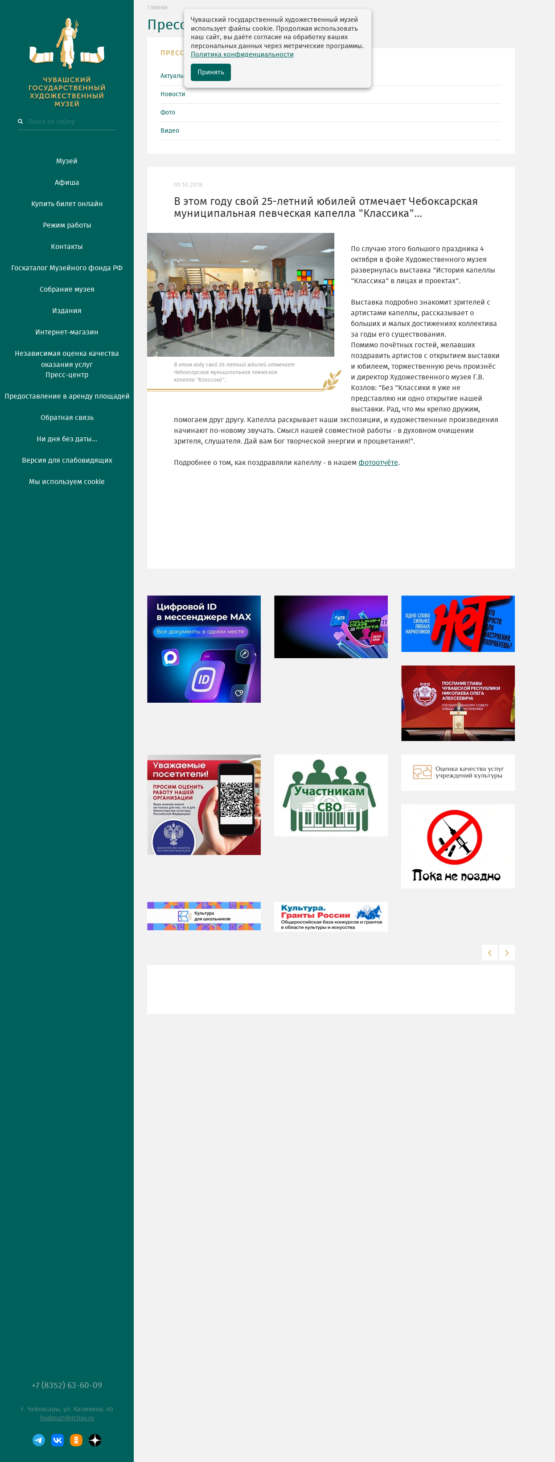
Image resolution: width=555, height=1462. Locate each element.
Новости (172, 94)
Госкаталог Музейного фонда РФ (67, 268)
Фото (167, 113)
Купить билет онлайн (67, 204)
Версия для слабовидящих (67, 460)
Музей (67, 161)
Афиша (67, 182)
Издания (67, 310)
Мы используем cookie (67, 481)
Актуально (175, 76)
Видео (169, 131)
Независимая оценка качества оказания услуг (67, 357)
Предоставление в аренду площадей (67, 396)
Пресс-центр (66, 375)
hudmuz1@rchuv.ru (67, 1418)
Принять (210, 72)
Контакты (67, 246)
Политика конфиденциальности (242, 54)
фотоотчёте (378, 462)
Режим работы (67, 225)
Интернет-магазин (67, 332)
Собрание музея (67, 289)
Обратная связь (67, 417)
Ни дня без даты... (67, 439)
